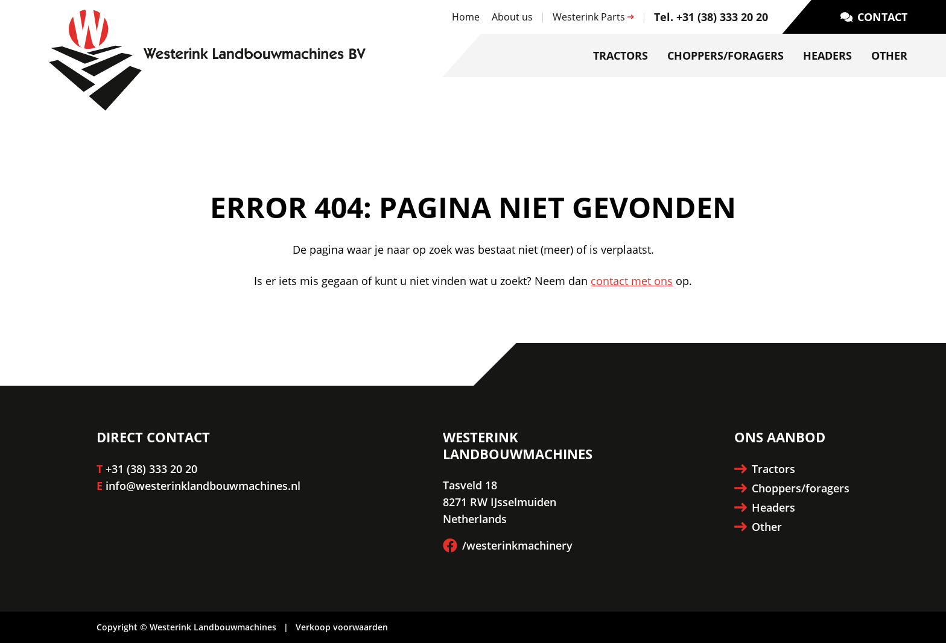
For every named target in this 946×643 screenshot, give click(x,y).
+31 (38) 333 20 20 (151, 469)
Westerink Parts (593, 17)
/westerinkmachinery (508, 545)
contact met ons (632, 281)
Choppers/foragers (725, 55)
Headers (827, 55)
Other (889, 55)
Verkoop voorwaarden (342, 627)
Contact (873, 17)
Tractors (620, 55)
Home (466, 17)
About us (512, 17)
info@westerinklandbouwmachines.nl (203, 485)
